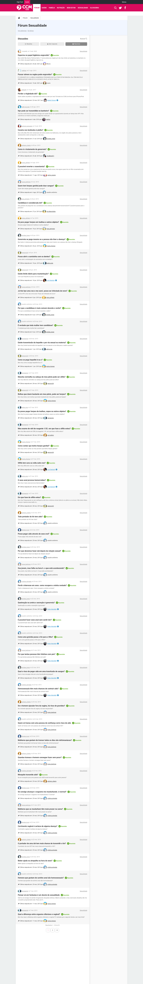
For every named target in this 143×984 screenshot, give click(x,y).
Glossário (94, 8)
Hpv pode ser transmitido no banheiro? (33, 111)
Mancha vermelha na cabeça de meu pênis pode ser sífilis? (41, 377)
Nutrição (61, 8)
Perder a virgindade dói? (28, 94)
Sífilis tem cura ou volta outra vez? (32, 463)
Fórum (36, 8)
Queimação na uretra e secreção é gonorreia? (36, 603)
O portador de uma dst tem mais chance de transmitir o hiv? (42, 843)
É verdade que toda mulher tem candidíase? (35, 325)
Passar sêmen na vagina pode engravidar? (35, 74)
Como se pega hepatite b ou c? (30, 360)
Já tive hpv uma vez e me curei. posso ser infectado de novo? (42, 291)
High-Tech (20, 2)
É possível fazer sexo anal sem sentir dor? (35, 620)
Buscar (83, 39)
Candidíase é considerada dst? (30, 203)
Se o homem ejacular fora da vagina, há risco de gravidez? (41, 706)
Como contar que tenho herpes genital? (33, 446)
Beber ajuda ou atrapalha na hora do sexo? (35, 861)
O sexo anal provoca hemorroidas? (32, 480)
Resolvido (76, 44)
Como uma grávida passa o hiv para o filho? (35, 637)
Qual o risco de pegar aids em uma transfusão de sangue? (41, 671)
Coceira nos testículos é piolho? (30, 130)
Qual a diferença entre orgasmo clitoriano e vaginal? (39, 914)
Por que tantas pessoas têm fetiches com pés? (36, 654)
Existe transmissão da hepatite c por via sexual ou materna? (42, 342)
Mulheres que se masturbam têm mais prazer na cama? (40, 809)
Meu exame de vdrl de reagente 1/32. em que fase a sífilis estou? (44, 429)
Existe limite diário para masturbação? (33, 274)
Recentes (28, 44)
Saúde (27, 2)
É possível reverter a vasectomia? (31, 166)
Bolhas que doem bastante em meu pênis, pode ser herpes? (42, 394)
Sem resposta (52, 44)
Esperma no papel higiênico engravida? (33, 55)
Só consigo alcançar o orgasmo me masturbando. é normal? (42, 792)
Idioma (124, 2)
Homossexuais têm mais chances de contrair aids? (38, 689)
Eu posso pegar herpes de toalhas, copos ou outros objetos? (42, 411)
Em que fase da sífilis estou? (29, 497)
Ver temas (30, 31)
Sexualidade (83, 8)
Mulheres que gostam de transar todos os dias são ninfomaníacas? (45, 740)
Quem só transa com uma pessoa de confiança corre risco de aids (44, 723)
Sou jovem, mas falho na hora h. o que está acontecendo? (41, 568)
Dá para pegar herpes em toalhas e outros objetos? (38, 222)
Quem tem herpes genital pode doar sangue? (36, 186)
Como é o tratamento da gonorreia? (32, 149)
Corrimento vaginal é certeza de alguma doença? (37, 826)
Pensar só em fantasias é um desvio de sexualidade (39, 895)
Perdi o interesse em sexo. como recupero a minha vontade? (42, 585)
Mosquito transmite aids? (28, 775)
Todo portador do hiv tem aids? (30, 517)
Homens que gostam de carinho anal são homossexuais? (41, 878)
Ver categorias (22, 31)
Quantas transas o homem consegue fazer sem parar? (40, 757)
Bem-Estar (71, 8)
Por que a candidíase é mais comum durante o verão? (39, 308)
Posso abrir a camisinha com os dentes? (34, 256)
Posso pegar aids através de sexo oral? (33, 534)
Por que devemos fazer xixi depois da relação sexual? (39, 551)
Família (52, 8)
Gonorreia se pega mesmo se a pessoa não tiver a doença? (41, 239)
